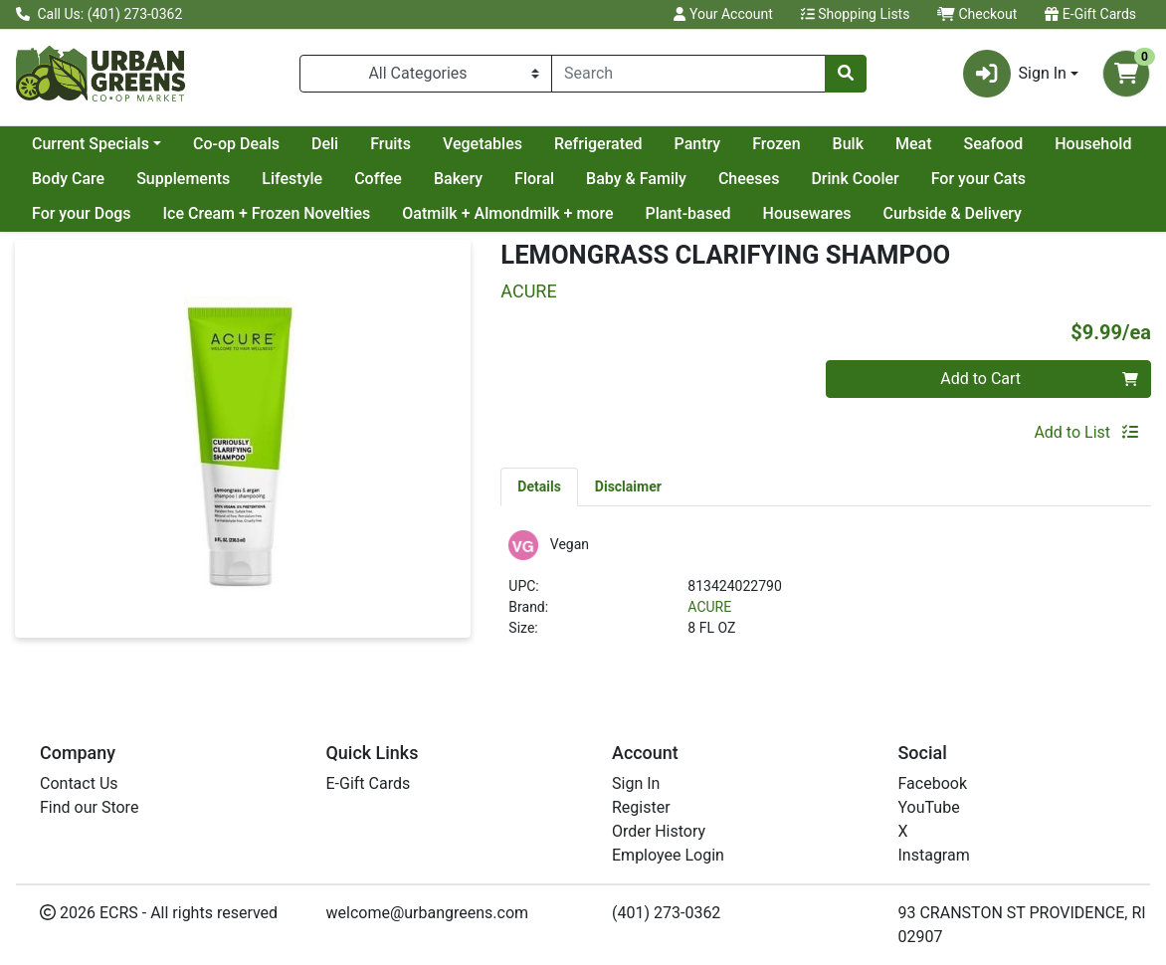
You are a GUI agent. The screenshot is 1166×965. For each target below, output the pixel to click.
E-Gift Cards (1090, 14)
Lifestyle (292, 178)
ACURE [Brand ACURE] (709, 607)
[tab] (539, 486)
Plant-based (688, 213)
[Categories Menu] (425, 74)
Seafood (994, 143)
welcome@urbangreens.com (427, 912)
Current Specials (90, 143)
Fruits (390, 143)
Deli (324, 143)
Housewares (807, 213)
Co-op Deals (236, 143)
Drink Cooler (854, 178)
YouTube (929, 807)
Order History (658, 831)
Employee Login (668, 855)
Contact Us (79, 783)
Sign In (636, 783)
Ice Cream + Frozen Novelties (267, 213)
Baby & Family (636, 178)
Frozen (776, 143)
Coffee (378, 178)
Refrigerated (598, 143)
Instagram (934, 855)
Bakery (458, 178)
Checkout (977, 14)
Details (539, 486)
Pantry (698, 143)
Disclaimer (628, 486)
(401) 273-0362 (666, 912)
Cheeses (749, 178)
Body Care (68, 178)
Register (641, 807)
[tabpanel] (825, 592)
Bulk (848, 143)
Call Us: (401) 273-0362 (99, 14)
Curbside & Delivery (952, 213)
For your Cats (978, 178)
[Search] (688, 74)
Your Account (723, 14)
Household (1093, 143)
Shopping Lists (855, 14)
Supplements (183, 178)
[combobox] (688, 74)
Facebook (932, 783)
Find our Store (89, 807)
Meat (913, 143)
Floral (534, 178)
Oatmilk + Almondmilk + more (507, 213)
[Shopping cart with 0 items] (1126, 73)
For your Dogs (81, 213)
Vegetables (482, 143)
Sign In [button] (1015, 73)
